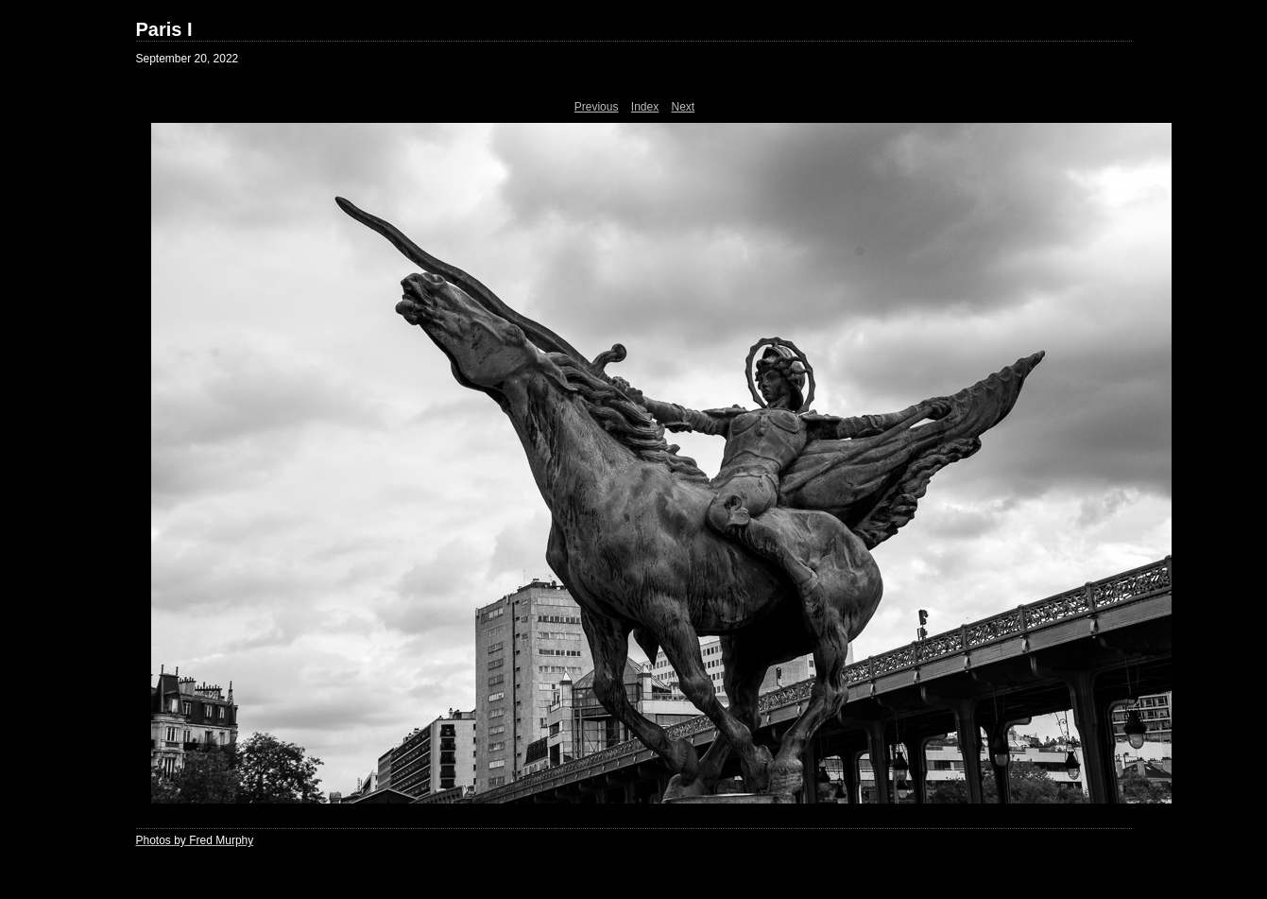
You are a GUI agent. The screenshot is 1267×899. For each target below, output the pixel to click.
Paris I (164, 29)
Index (645, 106)
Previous (596, 106)
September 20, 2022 (187, 58)
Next (683, 106)
